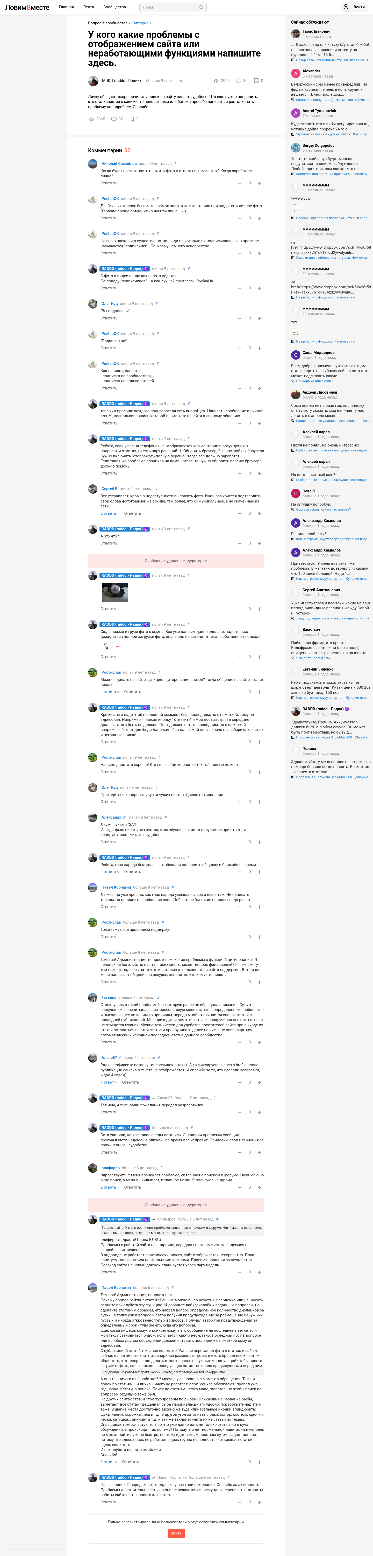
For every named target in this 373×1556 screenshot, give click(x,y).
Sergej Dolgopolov (318, 145)
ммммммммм (316, 185)
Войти (176, 1533)
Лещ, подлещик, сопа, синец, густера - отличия (330, 618)
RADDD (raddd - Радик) (122, 268)
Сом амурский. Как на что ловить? (321, 509)
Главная (67, 7)
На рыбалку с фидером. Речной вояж (323, 297)
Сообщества (114, 7)
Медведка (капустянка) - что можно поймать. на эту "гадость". (331, 100)
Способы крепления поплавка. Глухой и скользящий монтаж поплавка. (331, 218)
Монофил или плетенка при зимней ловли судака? (331, 174)
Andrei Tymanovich (319, 110)
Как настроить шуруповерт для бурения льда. (329, 539)
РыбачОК (110, 198)
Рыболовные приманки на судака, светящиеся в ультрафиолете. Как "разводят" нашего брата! (331, 450)
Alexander (311, 71)
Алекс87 (109, 1057)
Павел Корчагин (116, 887)
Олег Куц (110, 303)
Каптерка (139, 23)
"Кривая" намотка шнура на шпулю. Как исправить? (331, 134)
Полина (309, 748)
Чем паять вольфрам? (311, 658)
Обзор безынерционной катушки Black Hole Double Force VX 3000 (331, 60)
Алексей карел (316, 432)
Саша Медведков (319, 352)
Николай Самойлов (119, 163)
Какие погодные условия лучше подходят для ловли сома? (331, 421)
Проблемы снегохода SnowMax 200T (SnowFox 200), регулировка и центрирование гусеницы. (331, 737)
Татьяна (109, 997)
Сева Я (309, 491)
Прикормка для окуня (311, 381)
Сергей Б (110, 488)
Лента (89, 7)
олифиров (111, 1168)
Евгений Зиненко (318, 669)
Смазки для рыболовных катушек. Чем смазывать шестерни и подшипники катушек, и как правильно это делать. (331, 258)
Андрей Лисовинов (320, 392)
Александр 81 (114, 817)
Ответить (109, 183)
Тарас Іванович (316, 31)
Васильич (311, 629)
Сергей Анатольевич (321, 590)
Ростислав (111, 672)
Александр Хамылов (322, 520)
